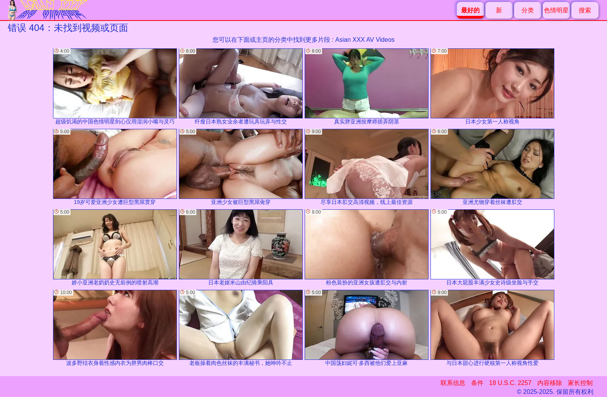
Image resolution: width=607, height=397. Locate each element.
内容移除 (549, 383)
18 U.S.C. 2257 (510, 383)
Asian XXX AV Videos (364, 39)
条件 (477, 383)
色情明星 (556, 10)
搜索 (585, 10)
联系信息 (453, 383)
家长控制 (580, 383)
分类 (527, 10)
